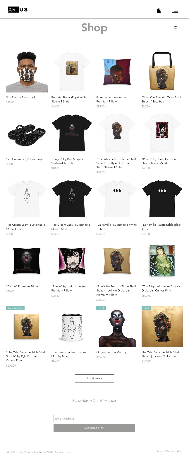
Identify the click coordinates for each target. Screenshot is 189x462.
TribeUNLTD (46, 451)
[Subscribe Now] (94, 428)
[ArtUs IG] (175, 28)
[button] (175, 11)
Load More (94, 378)
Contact (59, 451)
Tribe (68, 451)
